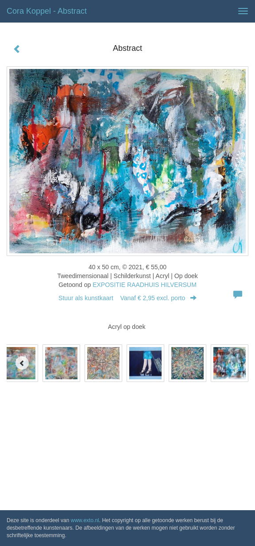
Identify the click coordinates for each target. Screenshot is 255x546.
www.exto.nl (85, 520)
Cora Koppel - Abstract (47, 11)
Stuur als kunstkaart (127, 298)
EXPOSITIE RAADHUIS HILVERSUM (145, 284)
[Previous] (22, 363)
